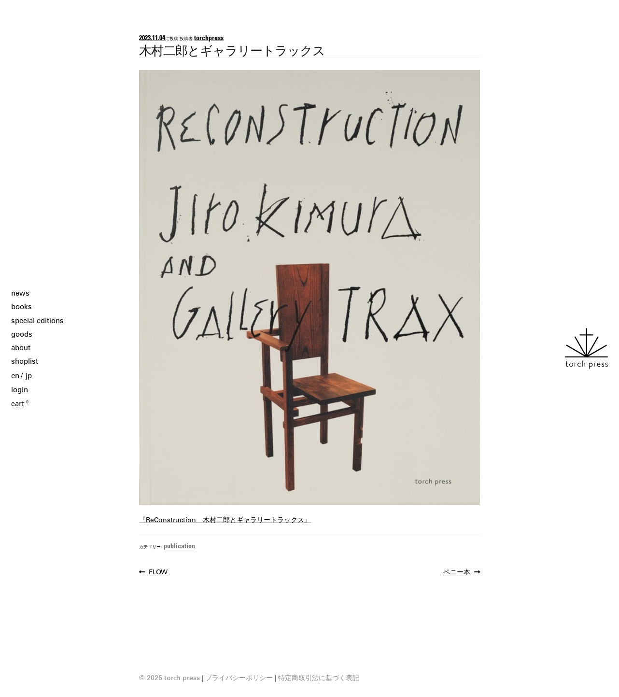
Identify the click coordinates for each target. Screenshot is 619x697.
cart (19, 403)
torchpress (209, 37)
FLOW (158, 572)
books (21, 306)
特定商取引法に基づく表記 (318, 677)
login (19, 389)
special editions (37, 320)
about (20, 347)
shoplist (24, 361)
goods (21, 334)
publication (179, 545)
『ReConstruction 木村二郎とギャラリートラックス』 (225, 519)
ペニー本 (456, 572)
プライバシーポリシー (239, 677)
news (20, 293)
